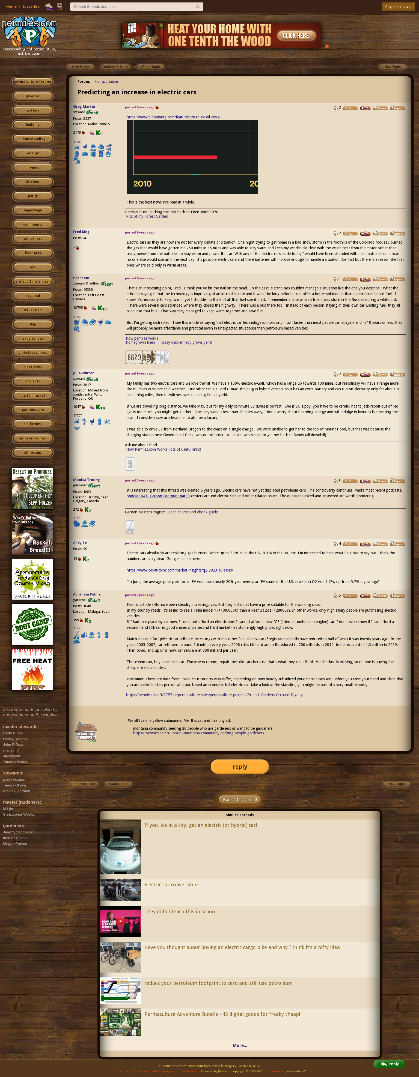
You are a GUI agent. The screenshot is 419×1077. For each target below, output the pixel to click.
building (33, 125)
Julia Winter (83, 373)
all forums (33, 452)
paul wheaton (275, 1071)
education (33, 310)
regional (33, 296)
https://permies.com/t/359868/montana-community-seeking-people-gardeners (198, 733)
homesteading (32, 139)
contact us (120, 1071)
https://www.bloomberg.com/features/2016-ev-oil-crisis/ (174, 117)
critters (33, 110)
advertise (140, 1071)
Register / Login (398, 7)
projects (33, 381)
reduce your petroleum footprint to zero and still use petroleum (218, 983)
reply (240, 766)
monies (32, 167)
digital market (32, 395)
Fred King (81, 232)
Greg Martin (84, 106)
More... (240, 1045)
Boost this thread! (240, 799)
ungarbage (33, 210)
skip (32, 324)
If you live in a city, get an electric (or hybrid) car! (200, 825)
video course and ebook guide (193, 512)
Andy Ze (80, 543)
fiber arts (33, 253)
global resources (33, 353)
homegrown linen (140, 342)
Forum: (84, 81)
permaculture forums (33, 82)
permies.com (33, 410)
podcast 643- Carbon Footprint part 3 (158, 496)
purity (33, 196)
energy (33, 153)
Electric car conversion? (171, 884)
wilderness (32, 239)
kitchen (32, 182)
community (33, 224)
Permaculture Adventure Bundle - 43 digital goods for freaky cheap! (222, 1014)
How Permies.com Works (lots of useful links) (163, 449)
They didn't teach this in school (180, 911)
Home (11, 6)
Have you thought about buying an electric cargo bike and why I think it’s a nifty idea (242, 947)
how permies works (142, 338)
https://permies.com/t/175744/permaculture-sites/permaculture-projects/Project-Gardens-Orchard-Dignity (214, 695)
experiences (32, 338)
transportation (106, 81)
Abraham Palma (87, 594)
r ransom (81, 278)
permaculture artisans (32, 281)
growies (33, 96)
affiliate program (163, 1071)
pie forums (32, 424)
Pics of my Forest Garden (147, 216)
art (32, 267)
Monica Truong (86, 480)
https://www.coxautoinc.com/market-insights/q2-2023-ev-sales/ (180, 570)
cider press (32, 367)
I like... (78, 141)
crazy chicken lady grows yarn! (186, 342)
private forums (33, 438)
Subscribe (31, 7)
